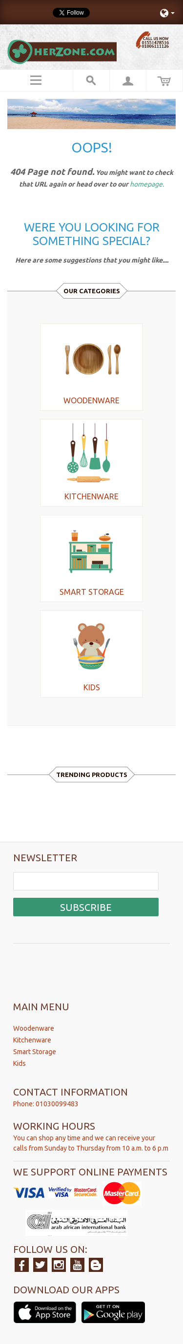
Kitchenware (32, 1040)
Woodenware (33, 1028)
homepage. (147, 184)
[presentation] (87, 965)
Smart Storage (34, 1052)
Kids (19, 1063)
